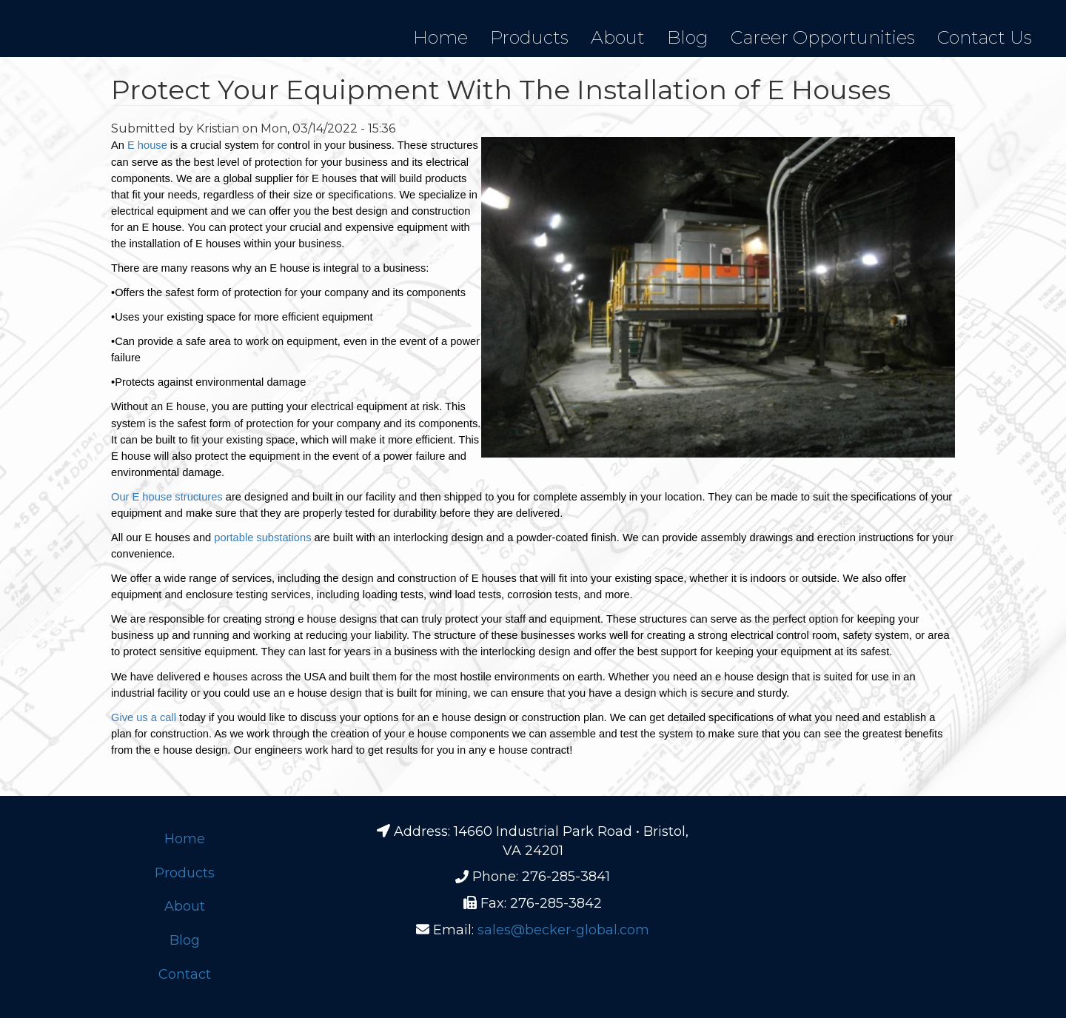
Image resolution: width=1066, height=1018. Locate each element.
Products (529, 37)
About (618, 37)
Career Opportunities (823, 37)
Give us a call (143, 717)
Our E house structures (167, 497)
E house (147, 145)
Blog (687, 37)
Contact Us (984, 37)
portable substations (262, 537)
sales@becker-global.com (563, 930)
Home (440, 37)
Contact (184, 974)
